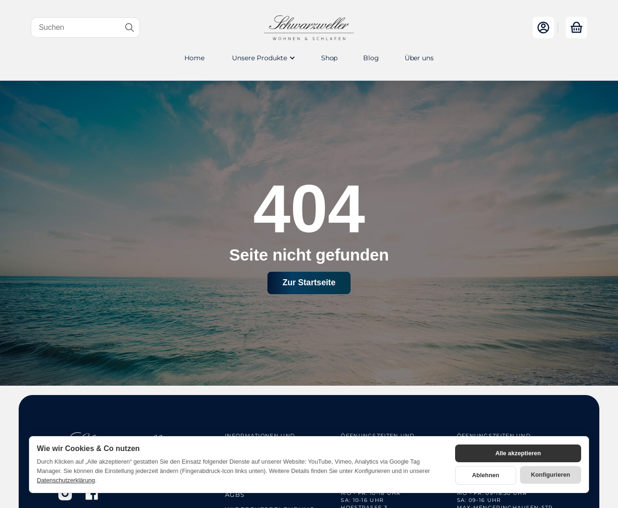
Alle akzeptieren (518, 453)
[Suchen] (85, 27)
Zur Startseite (308, 282)
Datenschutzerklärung (66, 480)
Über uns (419, 58)
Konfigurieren (550, 474)
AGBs (235, 494)
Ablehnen (485, 475)
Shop (329, 58)
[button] (263, 58)
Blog (371, 58)
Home (194, 58)
